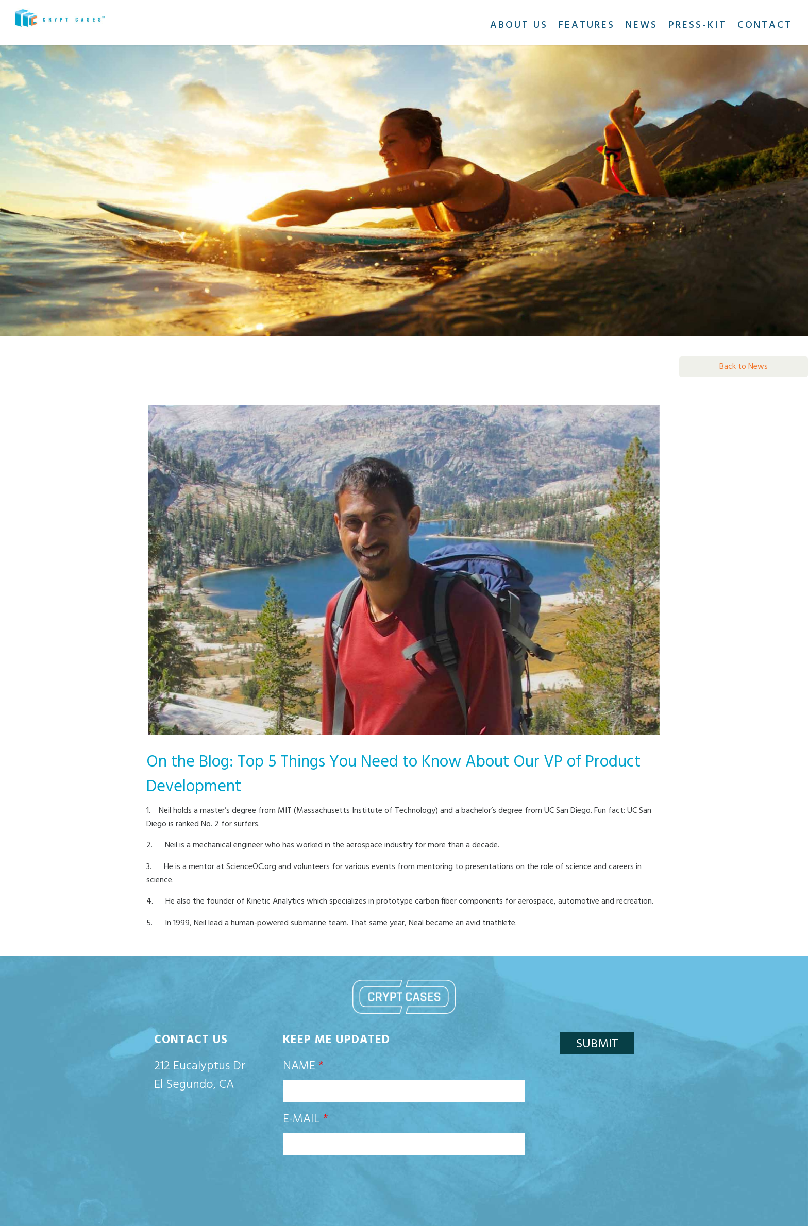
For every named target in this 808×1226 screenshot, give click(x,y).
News (642, 25)
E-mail (305, 1119)
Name (303, 1066)
